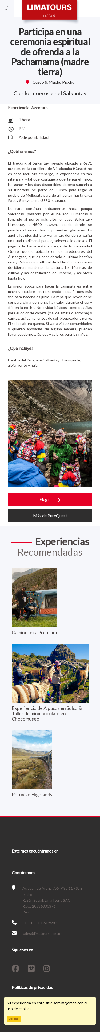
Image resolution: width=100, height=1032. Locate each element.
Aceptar (13, 1018)
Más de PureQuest (50, 515)
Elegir (50, 499)
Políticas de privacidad (32, 987)
